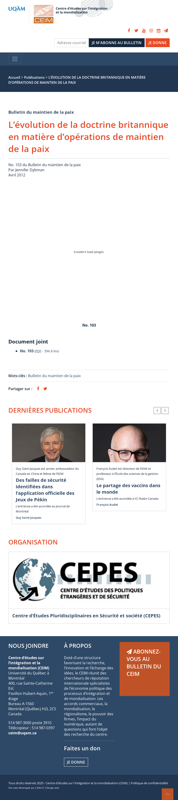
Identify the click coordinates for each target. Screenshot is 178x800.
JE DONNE (158, 42)
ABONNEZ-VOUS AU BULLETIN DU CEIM (144, 662)
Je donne (76, 762)
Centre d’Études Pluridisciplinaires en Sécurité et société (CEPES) (86, 615)
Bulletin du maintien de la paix (41, 112)
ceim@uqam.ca (22, 732)
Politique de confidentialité (149, 783)
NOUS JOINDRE (28, 645)
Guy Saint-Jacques (28, 517)
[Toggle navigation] (14, 59)
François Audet (107, 504)
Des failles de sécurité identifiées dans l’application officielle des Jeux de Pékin (45, 490)
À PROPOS (77, 645)
